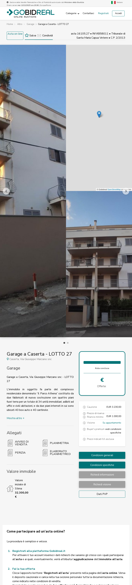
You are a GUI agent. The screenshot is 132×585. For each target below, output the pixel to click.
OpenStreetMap (114, 189)
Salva (30, 35)
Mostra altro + (15, 418)
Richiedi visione (102, 484)
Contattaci (88, 13)
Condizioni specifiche (102, 465)
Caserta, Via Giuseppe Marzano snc (30, 359)
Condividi (45, 35)
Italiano (117, 2)
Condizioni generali (102, 455)
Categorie (71, 13)
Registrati (103, 13)
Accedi (118, 13)
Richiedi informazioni (102, 474)
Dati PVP (102, 494)
